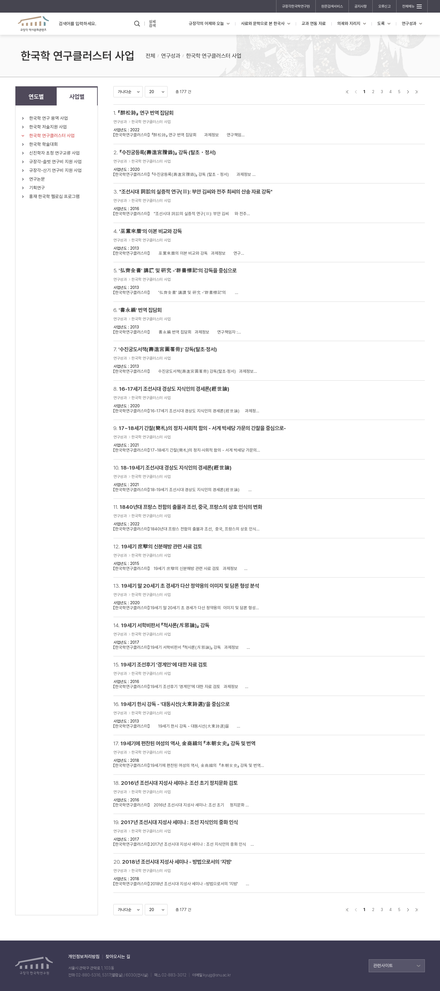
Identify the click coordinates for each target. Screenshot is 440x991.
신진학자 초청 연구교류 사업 (54, 153)
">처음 (347, 91)
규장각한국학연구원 (296, 6)
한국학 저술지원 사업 (48, 127)
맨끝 (416, 91)
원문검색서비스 (332, 6)
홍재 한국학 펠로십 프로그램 (54, 196)
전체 (150, 56)
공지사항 (360, 6)
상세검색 (152, 23)
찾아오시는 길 (118, 957)
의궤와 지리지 (348, 23)
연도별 (36, 96)
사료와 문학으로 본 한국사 (263, 23)
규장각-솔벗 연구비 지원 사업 (55, 161)
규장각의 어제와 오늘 (206, 23)
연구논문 (37, 179)
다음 (408, 91)
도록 (381, 23)
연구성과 (409, 23)
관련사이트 (383, 965)
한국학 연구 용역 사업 (48, 118)
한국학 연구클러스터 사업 (213, 56)
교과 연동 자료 (314, 23)
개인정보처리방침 (84, 957)
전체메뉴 (408, 6)
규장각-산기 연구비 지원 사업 (55, 170)
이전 (355, 91)
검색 (137, 24)
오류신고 (384, 6)
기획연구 (37, 187)
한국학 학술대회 (43, 144)
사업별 (76, 96)
